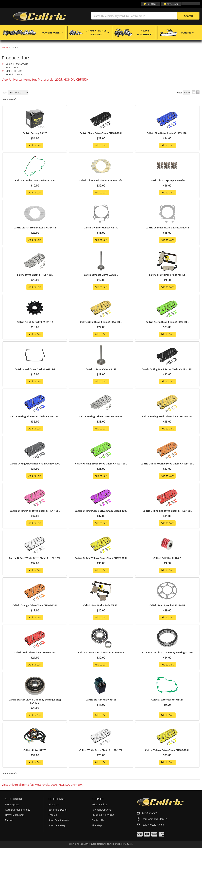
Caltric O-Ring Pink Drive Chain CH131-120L (34, 517)
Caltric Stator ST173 (35, 768)
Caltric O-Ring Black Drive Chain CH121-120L (167, 371)
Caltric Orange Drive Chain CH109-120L (35, 619)
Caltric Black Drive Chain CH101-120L (100, 133)
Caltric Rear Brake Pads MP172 (101, 619)
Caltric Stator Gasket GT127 (167, 717)
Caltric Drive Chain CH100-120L (34, 276)
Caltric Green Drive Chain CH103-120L (167, 323)
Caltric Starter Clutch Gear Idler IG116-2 (101, 666)
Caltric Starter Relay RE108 (101, 717)
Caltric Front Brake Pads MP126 (167, 276)
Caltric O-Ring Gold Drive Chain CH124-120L (167, 418)
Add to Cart (34, 145)
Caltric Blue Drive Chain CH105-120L (167, 133)
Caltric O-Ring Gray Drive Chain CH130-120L (35, 466)
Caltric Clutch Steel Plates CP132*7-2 (35, 228)
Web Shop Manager (124, 862)
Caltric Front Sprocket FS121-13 (35, 323)
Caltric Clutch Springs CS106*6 (167, 181)
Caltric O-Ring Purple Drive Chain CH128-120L (101, 518)
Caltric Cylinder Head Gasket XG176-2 (167, 228)
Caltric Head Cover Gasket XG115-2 (35, 371)
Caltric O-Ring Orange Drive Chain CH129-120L (167, 467)
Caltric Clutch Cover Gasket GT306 (34, 181)
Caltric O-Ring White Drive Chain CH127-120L (34, 569)
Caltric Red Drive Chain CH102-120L (34, 666)
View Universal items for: (45, 79)
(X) (3, 64)
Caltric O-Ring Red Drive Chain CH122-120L (167, 517)
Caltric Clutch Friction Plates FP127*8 (101, 181)
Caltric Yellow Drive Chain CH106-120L (167, 768)
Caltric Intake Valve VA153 (100, 371)
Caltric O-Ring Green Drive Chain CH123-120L (101, 467)
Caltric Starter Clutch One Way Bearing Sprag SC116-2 (35, 719)
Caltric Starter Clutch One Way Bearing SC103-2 (167, 668)
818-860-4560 (149, 831)
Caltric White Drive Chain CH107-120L (101, 768)
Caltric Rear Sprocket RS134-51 (167, 619)
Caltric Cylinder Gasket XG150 (101, 228)
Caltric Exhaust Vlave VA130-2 (101, 276)
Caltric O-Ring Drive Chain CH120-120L (101, 418)
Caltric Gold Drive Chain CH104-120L (101, 323)
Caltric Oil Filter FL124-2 (167, 568)
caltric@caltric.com (153, 843)
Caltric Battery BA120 (35, 133)
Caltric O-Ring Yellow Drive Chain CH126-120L (101, 569)
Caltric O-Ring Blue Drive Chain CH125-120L (34, 418)
